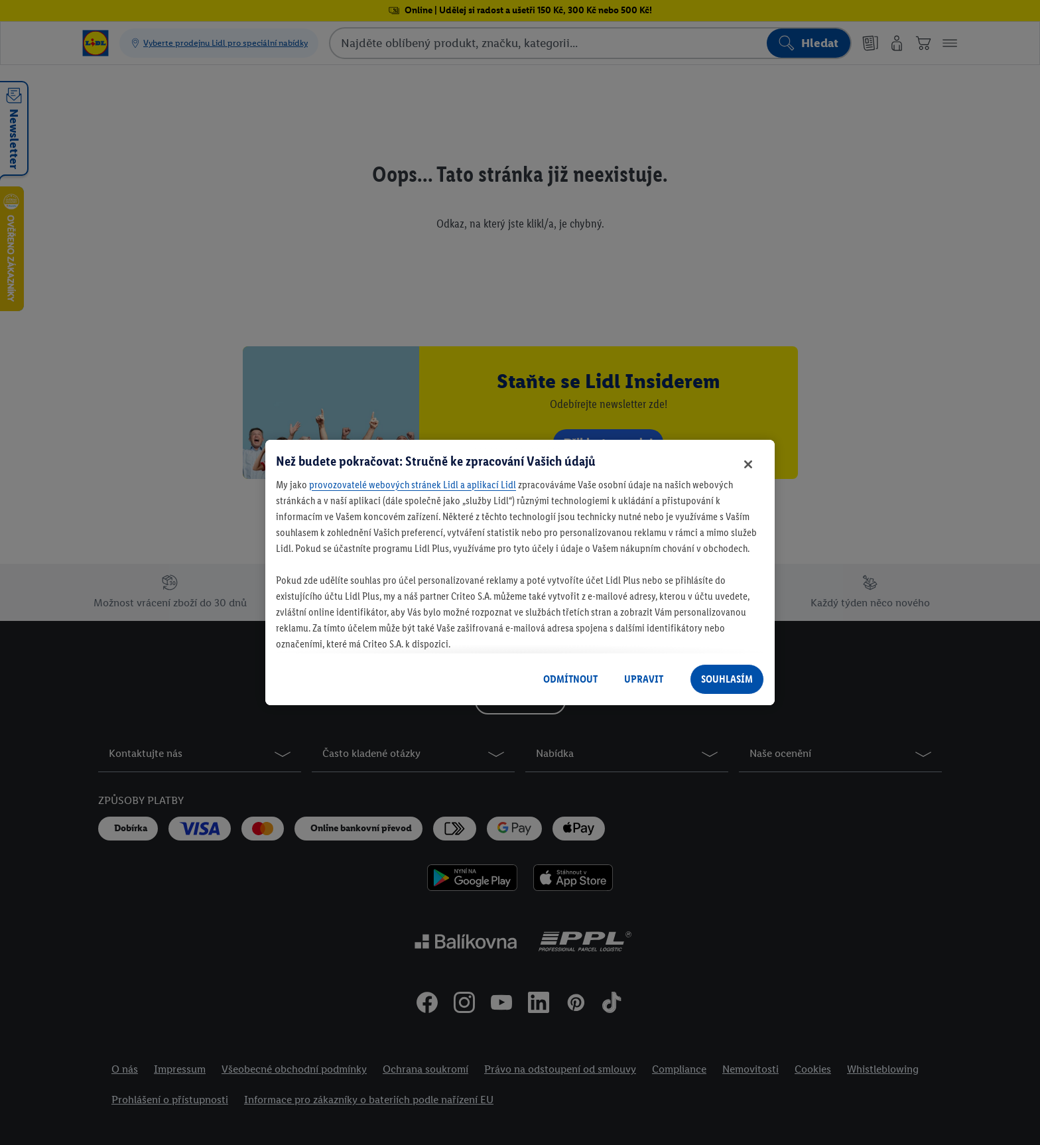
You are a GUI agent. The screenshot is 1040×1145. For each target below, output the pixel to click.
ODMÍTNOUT (570, 679)
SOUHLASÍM (727, 679)
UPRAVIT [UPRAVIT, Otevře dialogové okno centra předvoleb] (643, 679)
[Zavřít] (748, 464)
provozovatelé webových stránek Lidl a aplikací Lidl (412, 484)
